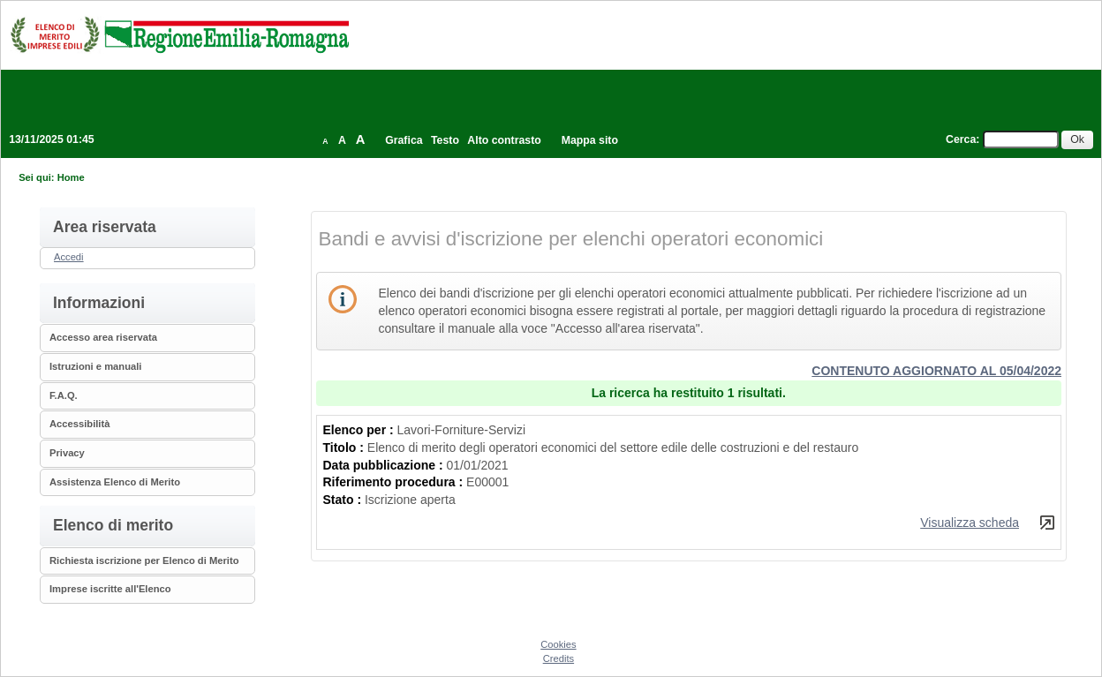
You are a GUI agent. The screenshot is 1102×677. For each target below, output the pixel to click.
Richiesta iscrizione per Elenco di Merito (144, 560)
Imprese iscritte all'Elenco (110, 588)
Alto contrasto (503, 140)
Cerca (961, 139)
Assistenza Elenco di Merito (114, 482)
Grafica (403, 140)
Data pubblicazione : (385, 465)
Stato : (344, 500)
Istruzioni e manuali (95, 366)
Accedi (69, 257)
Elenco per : (360, 430)
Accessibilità (79, 423)
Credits (558, 658)
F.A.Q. (63, 395)
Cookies (558, 644)
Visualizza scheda (969, 522)
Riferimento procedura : (395, 482)
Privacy (67, 453)
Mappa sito (590, 140)
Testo (445, 140)
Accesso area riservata (103, 337)
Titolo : (345, 447)
